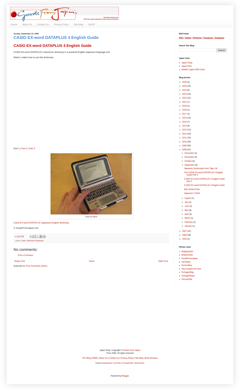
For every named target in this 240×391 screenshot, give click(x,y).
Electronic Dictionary (35, 241)
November (190, 157)
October (188, 161)
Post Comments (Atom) (36, 266)
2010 (184, 142)
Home (14, 24)
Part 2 (24, 148)
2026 (184, 82)
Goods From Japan (131, 350)
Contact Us (43, 24)
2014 (184, 126)
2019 (184, 106)
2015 (184, 122)
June (187, 206)
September (190, 165)
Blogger (125, 376)
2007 (184, 231)
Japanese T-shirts (192, 193)
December (190, 153)
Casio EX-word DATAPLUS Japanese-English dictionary (41, 222)
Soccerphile (187, 279)
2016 (184, 118)
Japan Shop (187, 63)
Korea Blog (187, 265)
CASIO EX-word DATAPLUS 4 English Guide (204, 185)
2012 (184, 134)
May (187, 210)
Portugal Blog (188, 272)
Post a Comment (25, 255)
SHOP (91, 24)
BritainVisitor (187, 255)
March (188, 218)
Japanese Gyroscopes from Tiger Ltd (200, 168)
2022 (184, 98)
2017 (184, 114)
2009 (184, 145)
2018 (184, 110)
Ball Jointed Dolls (192, 189)
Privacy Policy (61, 24)
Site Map (78, 24)
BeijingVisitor (187, 251)
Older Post (163, 261)
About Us (27, 24)
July (187, 202)
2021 (184, 102)
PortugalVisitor (188, 276)
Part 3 (32, 148)
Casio (23, 241)
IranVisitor (186, 262)
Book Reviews (151, 358)
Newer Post (19, 261)
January (188, 226)
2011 (184, 137)
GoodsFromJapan (190, 258)
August (188, 198)
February (189, 222)
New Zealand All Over (191, 269)
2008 (184, 149)
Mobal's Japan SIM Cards (193, 69)
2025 (184, 86)
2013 (184, 129)
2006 (184, 235)
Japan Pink (187, 66)
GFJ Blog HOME (89, 358)
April (187, 214)
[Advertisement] (115, 320)
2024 (184, 90)
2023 (184, 94)
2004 (184, 239)
